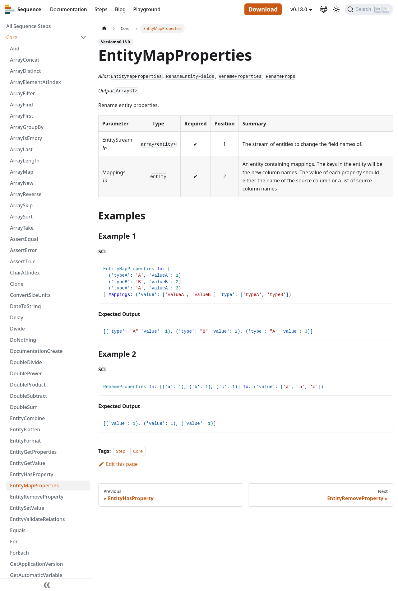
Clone (16, 283)
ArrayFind (21, 104)
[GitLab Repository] (323, 9)
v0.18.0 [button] (298, 9)
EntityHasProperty (31, 474)
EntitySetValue (27, 507)
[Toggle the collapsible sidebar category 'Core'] (83, 37)
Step (120, 451)
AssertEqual (24, 239)
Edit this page (118, 464)
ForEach (19, 552)
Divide (17, 328)
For (14, 541)
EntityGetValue (27, 463)
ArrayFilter (22, 93)
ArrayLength (24, 160)
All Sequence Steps (28, 26)
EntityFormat (25, 440)
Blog (120, 9)
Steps (101, 9)
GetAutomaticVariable (36, 575)
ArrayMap (21, 171)
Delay (16, 317)
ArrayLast (21, 149)
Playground (146, 9)
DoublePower (26, 373)
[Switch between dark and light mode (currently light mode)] (336, 9)
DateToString (25, 306)
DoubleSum (24, 407)
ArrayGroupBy (27, 127)
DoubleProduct (28, 384)
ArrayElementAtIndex (35, 82)
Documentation (68, 9)
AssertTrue (22, 261)
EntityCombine (27, 418)
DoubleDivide (26, 362)
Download (263, 9)
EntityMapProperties (34, 485)
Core (11, 37)
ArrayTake (22, 227)
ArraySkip (21, 205)
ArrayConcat (24, 59)
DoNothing (23, 339)
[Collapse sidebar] (46, 585)
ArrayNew (22, 183)
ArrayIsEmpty (26, 138)
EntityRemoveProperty (36, 496)
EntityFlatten (25, 429)
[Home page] (104, 28)
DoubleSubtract (28, 395)
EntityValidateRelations (37, 519)
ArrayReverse (26, 194)
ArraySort (21, 216)
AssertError (23, 250)
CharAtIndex (25, 272)
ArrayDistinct (25, 71)
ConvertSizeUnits (30, 295)
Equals (17, 530)
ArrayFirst (21, 115)
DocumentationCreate (36, 351)
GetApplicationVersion (36, 564)
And (14, 48)
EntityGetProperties (33, 451)
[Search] (369, 9)
